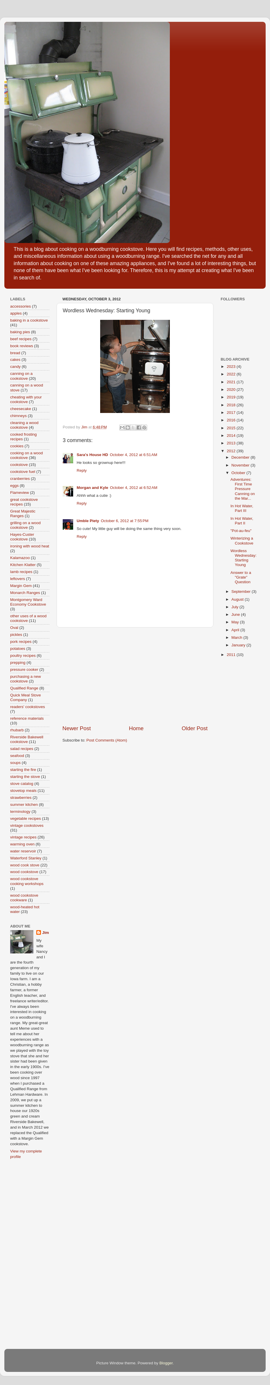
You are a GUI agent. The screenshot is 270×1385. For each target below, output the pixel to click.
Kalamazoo (20, 558)
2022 (232, 374)
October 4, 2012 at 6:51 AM (133, 455)
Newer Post (76, 728)
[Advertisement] (135, 676)
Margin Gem (21, 586)
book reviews (21, 346)
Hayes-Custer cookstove (22, 536)
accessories (20, 306)
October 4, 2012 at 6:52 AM (133, 487)
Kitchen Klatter (23, 565)
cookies (17, 446)
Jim (45, 932)
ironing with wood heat (29, 546)
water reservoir (23, 851)
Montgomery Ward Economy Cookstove (28, 602)
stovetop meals (23, 790)
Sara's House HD (92, 455)
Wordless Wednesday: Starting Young (244, 558)
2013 (232, 443)
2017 (232, 412)
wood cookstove (24, 872)
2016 (232, 420)
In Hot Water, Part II (242, 520)
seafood (17, 755)
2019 (232, 397)
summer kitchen (24, 804)
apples (16, 313)
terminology (20, 811)
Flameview (19, 492)
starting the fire (23, 769)
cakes (15, 359)
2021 (232, 382)
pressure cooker (24, 669)
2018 (232, 405)
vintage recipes (23, 837)
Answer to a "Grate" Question (241, 577)
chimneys (18, 416)
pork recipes (21, 641)
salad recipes (21, 748)
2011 (232, 654)
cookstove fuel (22, 471)
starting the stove (25, 776)
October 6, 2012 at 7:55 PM (124, 521)
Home (136, 728)
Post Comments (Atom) (107, 740)
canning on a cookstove (21, 375)
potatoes (17, 648)
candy (15, 366)
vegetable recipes (25, 818)
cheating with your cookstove (26, 399)
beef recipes (21, 339)
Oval (14, 627)
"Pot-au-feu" (241, 531)
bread (15, 353)
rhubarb (17, 730)
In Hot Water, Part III (242, 508)
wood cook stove (24, 865)
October (238, 473)
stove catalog (21, 783)
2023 (232, 366)
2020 (232, 389)
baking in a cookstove (29, 320)
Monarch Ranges (25, 592)
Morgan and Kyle (92, 487)
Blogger (166, 1363)
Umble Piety (88, 521)
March (237, 637)
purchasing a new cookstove (25, 678)
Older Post (195, 728)
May (235, 622)
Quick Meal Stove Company (25, 697)
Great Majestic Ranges (22, 513)
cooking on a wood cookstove (26, 455)
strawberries (21, 797)
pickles (16, 634)
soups (15, 762)
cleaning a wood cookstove (24, 425)
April (235, 630)
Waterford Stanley (26, 858)
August (238, 599)
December (241, 457)
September (241, 591)
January (238, 645)
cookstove (19, 464)
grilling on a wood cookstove (25, 525)
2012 (232, 451)
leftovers (17, 579)
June (236, 614)
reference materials (27, 718)
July (235, 607)
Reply (82, 470)
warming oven (22, 844)
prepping (18, 662)
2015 (232, 428)
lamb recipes (21, 572)
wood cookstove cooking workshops (27, 881)
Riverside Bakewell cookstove (26, 739)
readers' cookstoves (27, 707)
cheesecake (20, 409)
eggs (14, 485)
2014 (232, 435)
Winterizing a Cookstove (242, 540)
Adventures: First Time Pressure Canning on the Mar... (243, 489)
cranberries (20, 478)
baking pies (20, 332)
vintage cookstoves (27, 825)
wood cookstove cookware (24, 897)
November (241, 465)
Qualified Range (24, 688)
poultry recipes (23, 655)
